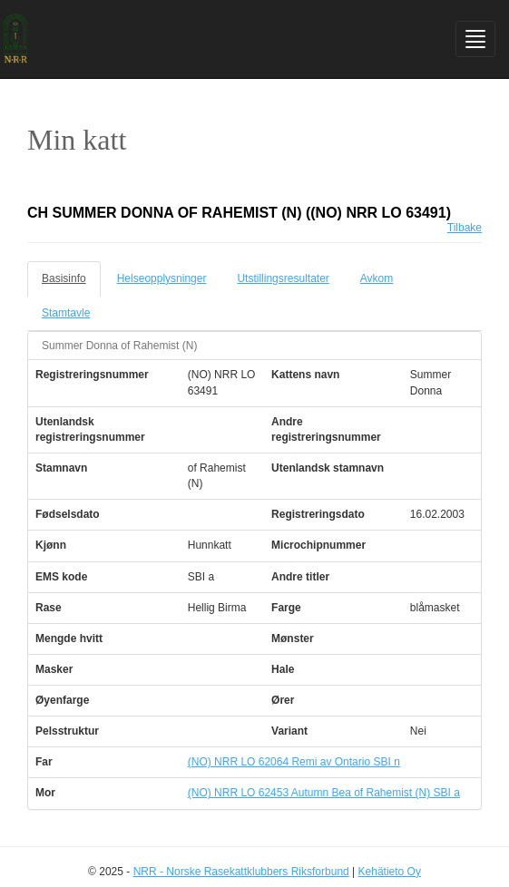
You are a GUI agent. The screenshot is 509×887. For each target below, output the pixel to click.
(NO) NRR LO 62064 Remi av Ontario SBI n (294, 761)
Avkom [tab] (376, 278)
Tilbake (464, 227)
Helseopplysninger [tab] (162, 278)
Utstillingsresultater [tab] (282, 278)
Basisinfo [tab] (64, 278)
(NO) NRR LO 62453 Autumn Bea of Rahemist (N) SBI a (324, 792)
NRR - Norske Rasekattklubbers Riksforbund (241, 871)
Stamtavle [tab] (66, 313)
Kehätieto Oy (389, 871)
